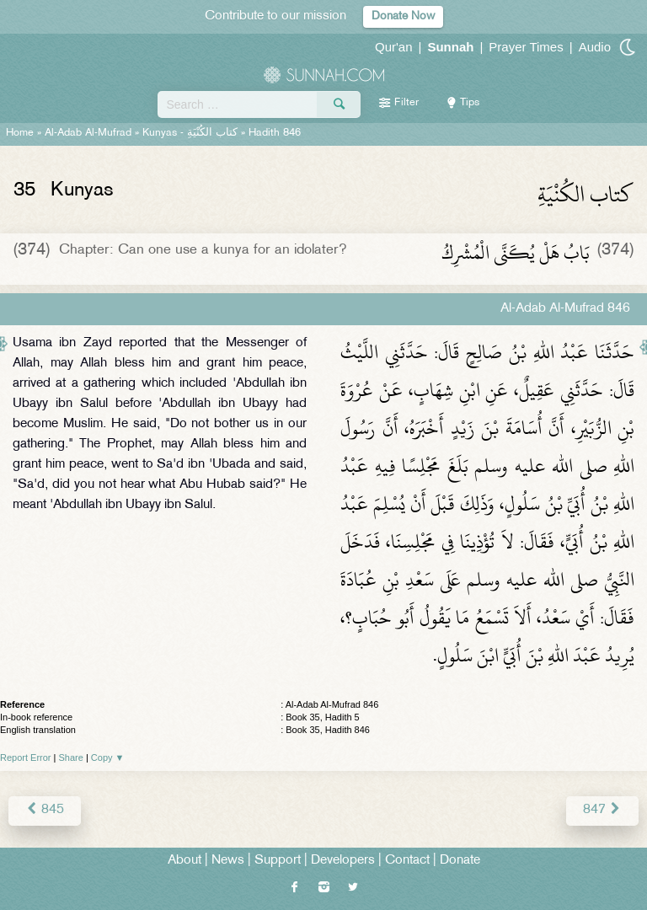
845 (44, 810)
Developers (343, 860)
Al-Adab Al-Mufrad (88, 133)
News (227, 860)
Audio (595, 47)
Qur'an (394, 47)
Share (71, 757)
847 (602, 810)
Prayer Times (526, 47)
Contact (407, 860)
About (184, 860)
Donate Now (403, 16)
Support (277, 860)
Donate (460, 860)
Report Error (25, 757)
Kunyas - (190, 133)
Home (20, 133)
